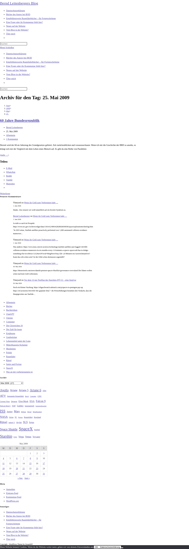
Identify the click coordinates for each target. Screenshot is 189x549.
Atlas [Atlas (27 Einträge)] (44, 391)
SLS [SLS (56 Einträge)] (25, 422)
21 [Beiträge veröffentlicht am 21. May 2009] (24, 468)
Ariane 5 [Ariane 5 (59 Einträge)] (23, 390)
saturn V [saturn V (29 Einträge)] (12, 422)
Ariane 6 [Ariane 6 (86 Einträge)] (35, 390)
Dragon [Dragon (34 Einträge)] (14, 401)
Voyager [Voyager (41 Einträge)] (36, 437)
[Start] (8, 105)
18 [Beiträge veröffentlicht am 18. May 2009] (3, 468)
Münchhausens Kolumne (17, 345)
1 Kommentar (12, 139)
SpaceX (9, 368)
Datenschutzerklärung (16, 53)
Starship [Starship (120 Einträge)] (6, 436)
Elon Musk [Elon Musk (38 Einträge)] (23, 401)
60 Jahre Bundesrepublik (20, 120)
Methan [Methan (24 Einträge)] (23, 412)
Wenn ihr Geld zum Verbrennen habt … (41, 203)
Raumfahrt (10, 356)
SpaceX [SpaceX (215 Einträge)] (26, 428)
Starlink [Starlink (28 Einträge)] (37, 430)
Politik (9, 352)
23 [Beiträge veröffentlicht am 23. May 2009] (37, 468)
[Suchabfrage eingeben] (13, 43)
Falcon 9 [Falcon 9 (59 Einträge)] (40, 401)
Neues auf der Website (16, 70)
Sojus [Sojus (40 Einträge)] (31, 422)
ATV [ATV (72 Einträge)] (3, 395)
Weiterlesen (5, 193)
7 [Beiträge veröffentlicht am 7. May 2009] (23, 458)
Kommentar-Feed (13, 497)
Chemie (9, 318)
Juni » (27, 478)
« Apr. (20, 478)
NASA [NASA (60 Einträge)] (4, 416)
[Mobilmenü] (7, 47)
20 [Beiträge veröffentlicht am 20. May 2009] (17, 468)
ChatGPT (10, 314)
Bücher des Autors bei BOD (19, 58)
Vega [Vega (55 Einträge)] (21, 436)
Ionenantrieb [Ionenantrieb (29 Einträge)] (29, 406)
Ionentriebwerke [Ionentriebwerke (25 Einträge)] (41, 406)
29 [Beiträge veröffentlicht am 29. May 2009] (30, 474)
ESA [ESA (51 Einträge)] (32, 401)
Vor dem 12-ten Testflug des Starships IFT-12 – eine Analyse (50, 280)
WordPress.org (12, 501)
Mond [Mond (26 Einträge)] (29, 412)
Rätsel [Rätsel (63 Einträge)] (3, 422)
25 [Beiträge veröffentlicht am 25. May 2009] (3, 474)
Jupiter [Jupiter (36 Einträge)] (10, 411)
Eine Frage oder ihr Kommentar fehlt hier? (25, 66)
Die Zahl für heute (14, 329)
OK (96, 547)
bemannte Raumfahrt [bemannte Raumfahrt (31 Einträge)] (15, 396)
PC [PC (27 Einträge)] (16, 417)
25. (7, 114)
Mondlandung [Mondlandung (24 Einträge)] (37, 412)
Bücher (9, 306)
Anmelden (10, 489)
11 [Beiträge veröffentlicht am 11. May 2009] (3, 463)
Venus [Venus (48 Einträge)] (28, 436)
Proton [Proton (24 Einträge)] (20, 417)
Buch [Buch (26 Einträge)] (27, 396)
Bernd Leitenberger (14, 127)
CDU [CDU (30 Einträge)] (40, 396)
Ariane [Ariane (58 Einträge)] (13, 390)
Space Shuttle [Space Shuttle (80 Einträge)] (8, 429)
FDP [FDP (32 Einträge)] (14, 406)
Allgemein (10, 135)
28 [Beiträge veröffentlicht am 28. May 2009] (24, 474)
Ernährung (10, 333)
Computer (10, 322)
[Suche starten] (29, 89)
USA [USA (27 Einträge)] (15, 437)
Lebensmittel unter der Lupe (18, 341)
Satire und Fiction (13, 364)
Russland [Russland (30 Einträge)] (37, 417)
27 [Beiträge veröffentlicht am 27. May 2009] (17, 474)
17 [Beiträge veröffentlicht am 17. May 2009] (44, 463)
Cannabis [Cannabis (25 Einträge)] (33, 396)
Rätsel (8, 360)
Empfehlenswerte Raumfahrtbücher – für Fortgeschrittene (32, 62)
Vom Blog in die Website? (18, 74)
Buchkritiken (11, 310)
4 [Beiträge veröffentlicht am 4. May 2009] (3, 458)
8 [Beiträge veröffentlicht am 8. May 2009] (30, 458)
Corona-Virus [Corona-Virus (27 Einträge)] (5, 402)
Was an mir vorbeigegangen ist (19, 372)
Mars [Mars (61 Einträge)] (17, 411)
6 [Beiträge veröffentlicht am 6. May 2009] (16, 458)
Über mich (11, 78)
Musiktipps (11, 349)
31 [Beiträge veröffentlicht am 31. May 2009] (44, 474)
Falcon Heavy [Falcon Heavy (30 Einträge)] (5, 406)
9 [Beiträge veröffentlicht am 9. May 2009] (37, 458)
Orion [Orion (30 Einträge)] (11, 417)
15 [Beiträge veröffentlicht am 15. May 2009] (30, 463)
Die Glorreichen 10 (14, 325)
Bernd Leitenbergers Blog (19, 3)
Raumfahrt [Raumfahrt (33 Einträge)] (28, 417)
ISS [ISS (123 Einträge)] (2, 411)
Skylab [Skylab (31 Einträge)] (19, 422)
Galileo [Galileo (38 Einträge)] (20, 406)
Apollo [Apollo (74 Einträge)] (4, 390)
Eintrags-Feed (12, 493)
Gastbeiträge (11, 337)
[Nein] (122, 547)
